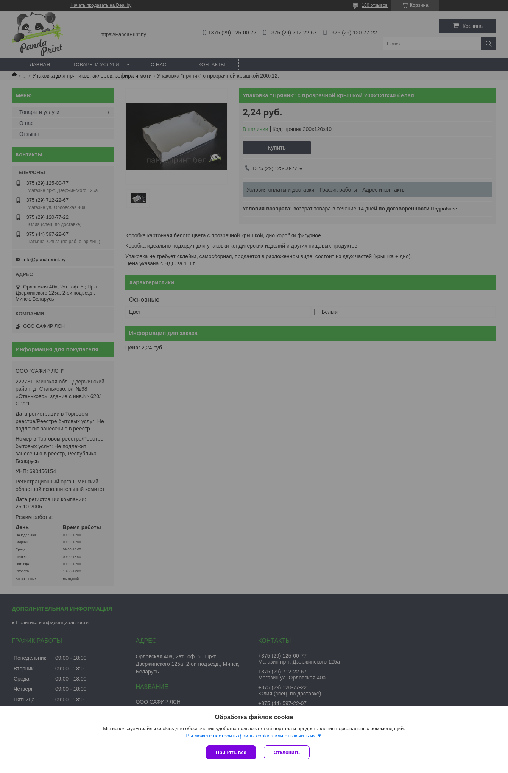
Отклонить (287, 752)
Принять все (231, 752)
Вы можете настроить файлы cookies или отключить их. (251, 736)
